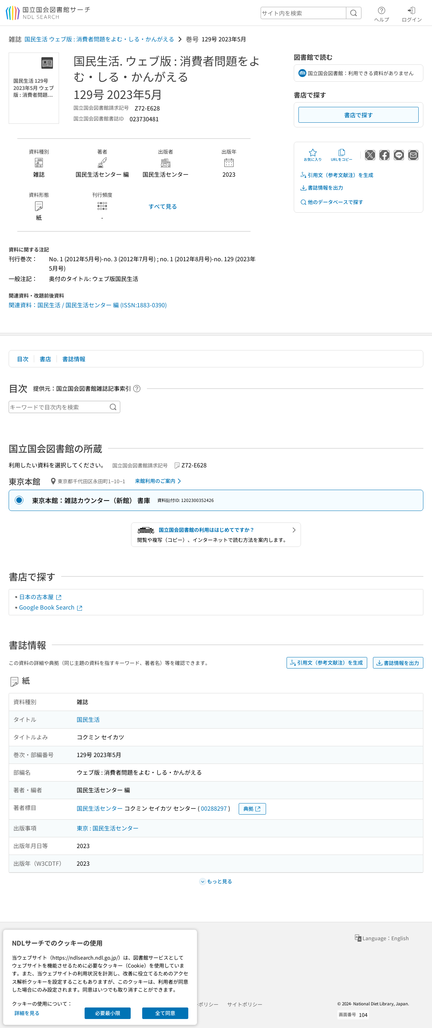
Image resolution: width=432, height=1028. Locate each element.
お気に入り (313, 155)
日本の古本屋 (40, 596)
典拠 (252, 808)
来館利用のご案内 (159, 481)
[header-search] (311, 13)
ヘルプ (381, 13)
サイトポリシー (244, 1004)
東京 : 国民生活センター (108, 828)
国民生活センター (100, 808)
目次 (22, 358)
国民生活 (88, 719)
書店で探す (358, 114)
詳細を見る (27, 1012)
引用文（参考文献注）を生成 (336, 175)
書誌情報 (73, 358)
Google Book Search (51, 607)
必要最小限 (107, 1012)
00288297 (214, 808)
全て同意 (165, 1012)
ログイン (412, 13)
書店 (45, 358)
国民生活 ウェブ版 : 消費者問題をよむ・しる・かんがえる (99, 39)
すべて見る (162, 206)
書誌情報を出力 (321, 187)
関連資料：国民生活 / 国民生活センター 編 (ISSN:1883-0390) (88, 304)
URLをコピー (341, 155)
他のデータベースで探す (331, 202)
